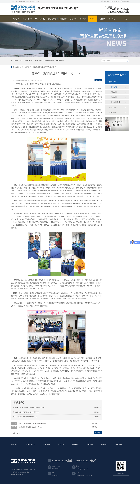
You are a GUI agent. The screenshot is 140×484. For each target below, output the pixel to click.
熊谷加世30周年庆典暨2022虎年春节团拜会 (26, 412)
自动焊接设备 (38, 60)
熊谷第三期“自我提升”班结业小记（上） (30, 427)
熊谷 (21, 60)
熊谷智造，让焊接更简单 (23, 12)
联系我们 (104, 444)
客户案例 (112, 107)
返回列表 (98, 80)
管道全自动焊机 (49, 60)
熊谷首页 (14, 444)
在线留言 (116, 1)
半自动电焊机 (60, 60)
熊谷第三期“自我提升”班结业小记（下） (45, 67)
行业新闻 (114, 97)
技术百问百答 (115, 102)
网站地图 (126, 1)
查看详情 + (95, 423)
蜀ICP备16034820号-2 (22, 472)
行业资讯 (112, 113)
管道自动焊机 (28, 60)
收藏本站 (106, 1)
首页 (21, 67)
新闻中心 (75, 444)
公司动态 (114, 87)
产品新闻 (114, 92)
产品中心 (46, 444)
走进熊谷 (90, 444)
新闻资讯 (28, 67)
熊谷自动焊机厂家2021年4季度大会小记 (25, 417)
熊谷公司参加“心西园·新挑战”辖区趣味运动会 (32, 423)
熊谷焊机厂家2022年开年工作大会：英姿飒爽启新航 (29, 407)
